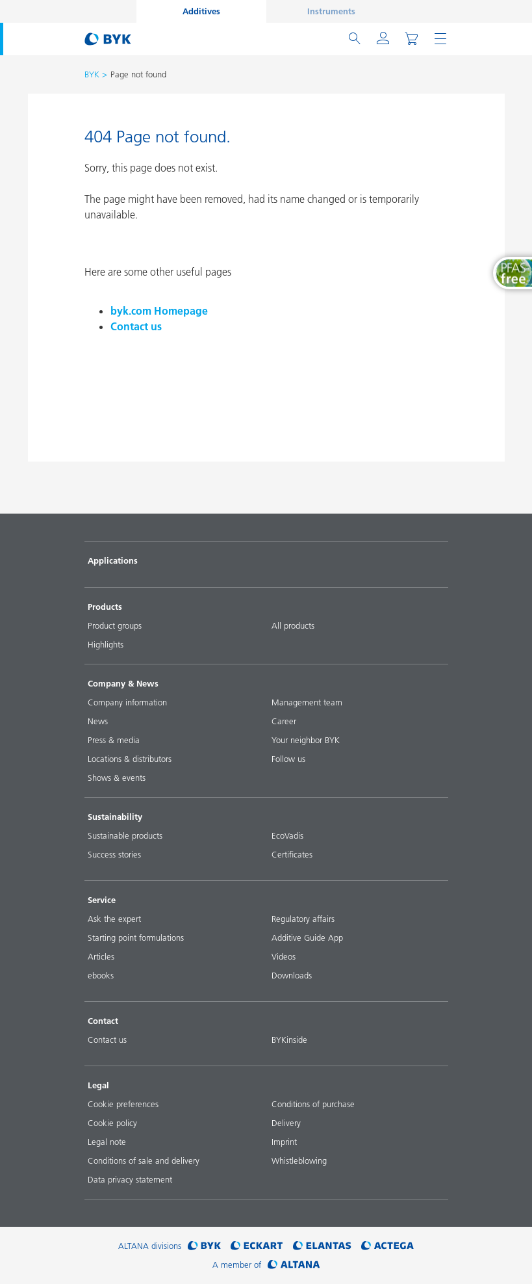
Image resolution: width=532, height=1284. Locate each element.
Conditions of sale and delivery (143, 1160)
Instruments (331, 11)
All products (293, 625)
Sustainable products (125, 835)
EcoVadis (287, 835)
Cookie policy (112, 1123)
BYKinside (289, 1039)
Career (284, 721)
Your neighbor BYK (306, 740)
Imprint (284, 1141)
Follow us (288, 758)
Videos (284, 956)
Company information (127, 702)
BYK (91, 74)
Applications (113, 560)
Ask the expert (114, 918)
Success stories (114, 854)
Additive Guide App (307, 937)
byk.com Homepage (159, 310)
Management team (307, 702)
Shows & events (117, 777)
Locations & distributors (129, 758)
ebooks (101, 975)
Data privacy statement (130, 1179)
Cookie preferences (123, 1104)
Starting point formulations (136, 937)
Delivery (286, 1123)
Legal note (107, 1141)
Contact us (136, 326)
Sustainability (115, 816)
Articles (101, 956)
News (98, 721)
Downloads (292, 975)
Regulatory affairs (303, 918)
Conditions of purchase (313, 1104)
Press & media (114, 740)
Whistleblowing (299, 1160)
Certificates (292, 854)
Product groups (115, 625)
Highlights (105, 644)
